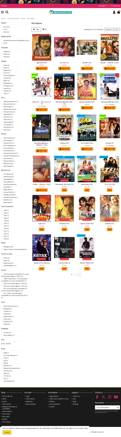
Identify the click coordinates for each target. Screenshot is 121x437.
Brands (4, 419)
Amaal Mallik (8, 179)
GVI (6, 360)
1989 (6, 218)
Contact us (76, 396)
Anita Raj (7, 130)
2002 (6, 234)
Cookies (52, 407)
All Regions (8, 247)
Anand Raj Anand (10, 184)
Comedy (7, 311)
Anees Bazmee (9, 138)
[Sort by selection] (109, 29)
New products (7, 411)
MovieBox (8, 366)
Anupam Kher (9, 143)
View (64, 190)
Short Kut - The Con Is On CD (41, 103)
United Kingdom (10, 265)
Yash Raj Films (9, 381)
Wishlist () (115, 6)
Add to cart (42, 68)
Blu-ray (7, 27)
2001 (6, 231)
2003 (6, 236)
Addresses (29, 401)
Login (28, 396)
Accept (7, 432)
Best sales (5, 416)
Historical (7, 319)
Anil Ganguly (8, 140)
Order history (30, 399)
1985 (6, 210)
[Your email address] (105, 407)
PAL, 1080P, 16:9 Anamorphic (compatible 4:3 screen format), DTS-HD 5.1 (14, 295)
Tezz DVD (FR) (109, 184)
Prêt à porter (6, 404)
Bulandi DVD (109, 223)
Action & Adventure (11, 306)
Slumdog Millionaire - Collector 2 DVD (41, 144)
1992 (6, 223)
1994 (6, 226)
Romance (8, 321)
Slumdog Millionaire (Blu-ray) (64, 103)
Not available (9, 335)
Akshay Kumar (9, 112)
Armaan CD (110, 143)
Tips (6, 378)
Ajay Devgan (8, 107)
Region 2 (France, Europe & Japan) (15, 249)
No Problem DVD (87, 143)
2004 (6, 239)
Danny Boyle (8, 148)
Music (4, 399)
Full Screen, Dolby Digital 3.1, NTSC (15, 283)
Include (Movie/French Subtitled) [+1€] (16, 40)
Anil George (8, 125)
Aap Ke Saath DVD (87, 223)
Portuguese (8, 86)
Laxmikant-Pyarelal (10, 197)
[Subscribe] (117, 407)
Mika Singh (8, 202)
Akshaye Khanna (10, 109)
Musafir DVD (86, 63)
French (7, 54)
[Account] (114, 12)
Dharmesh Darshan (11, 153)
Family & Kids (9, 316)
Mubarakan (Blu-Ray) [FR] (64, 184)
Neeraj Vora (8, 163)
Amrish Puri (8, 117)
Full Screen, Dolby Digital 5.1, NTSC (15, 286)
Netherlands (8, 263)
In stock (7, 333)
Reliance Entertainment (12, 368)
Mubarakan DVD (87, 184)
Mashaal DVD (64, 223)
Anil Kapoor (9, 127)
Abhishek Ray (9, 177)
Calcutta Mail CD (64, 263)
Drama (7, 314)
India (6, 260)
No (5, 43)
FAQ (74, 399)
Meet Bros (8, 200)
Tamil (6, 93)
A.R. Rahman (8, 174)
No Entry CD (64, 63)
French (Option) (9, 75)
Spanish (7, 88)
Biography (8, 309)
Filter (36, 29)
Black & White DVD (87, 263)
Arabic (6, 65)
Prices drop (6, 414)
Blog (74, 401)
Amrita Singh (8, 122)
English (103, 6)
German (7, 78)
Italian (6, 80)
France (7, 258)
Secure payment (54, 404)
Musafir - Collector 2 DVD (110, 63)
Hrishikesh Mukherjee (11, 156)
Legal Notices (54, 396)
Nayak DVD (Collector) (42, 263)
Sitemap (4, 6)
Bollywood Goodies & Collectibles (9, 408)
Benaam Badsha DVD (87, 102)
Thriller (7, 324)
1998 (6, 228)
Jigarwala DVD (42, 63)
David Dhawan (9, 151)
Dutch (6, 68)
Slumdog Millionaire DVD (109, 102)
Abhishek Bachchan (11, 101)
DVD (6, 32)
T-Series (7, 376)
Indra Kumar (8, 158)
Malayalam (8, 83)
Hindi (6, 57)
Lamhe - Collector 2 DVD (41, 184)
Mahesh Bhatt (9, 161)
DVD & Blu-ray (7, 396)
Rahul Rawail (9, 166)
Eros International (10, 355)
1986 (6, 213)
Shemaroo (8, 371)
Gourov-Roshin (9, 192)
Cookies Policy (83, 428)
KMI (6, 363)
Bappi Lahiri (8, 189)
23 (117, 29)
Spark (6, 373)
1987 (6, 216)
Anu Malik (8, 187)
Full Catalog (6, 422)
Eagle (6, 353)
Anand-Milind (9, 182)
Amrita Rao (8, 119)
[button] (2, 12)
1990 (6, 221)
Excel (6, 358)
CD (5, 29)
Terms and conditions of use (59, 399)
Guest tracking (30, 404)
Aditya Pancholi (9, 104)
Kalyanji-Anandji (10, 195)
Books (4, 401)
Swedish (7, 91)
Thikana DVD (64, 143)
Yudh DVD (41, 223)
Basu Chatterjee (10, 145)
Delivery (52, 401)
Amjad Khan (8, 114)
